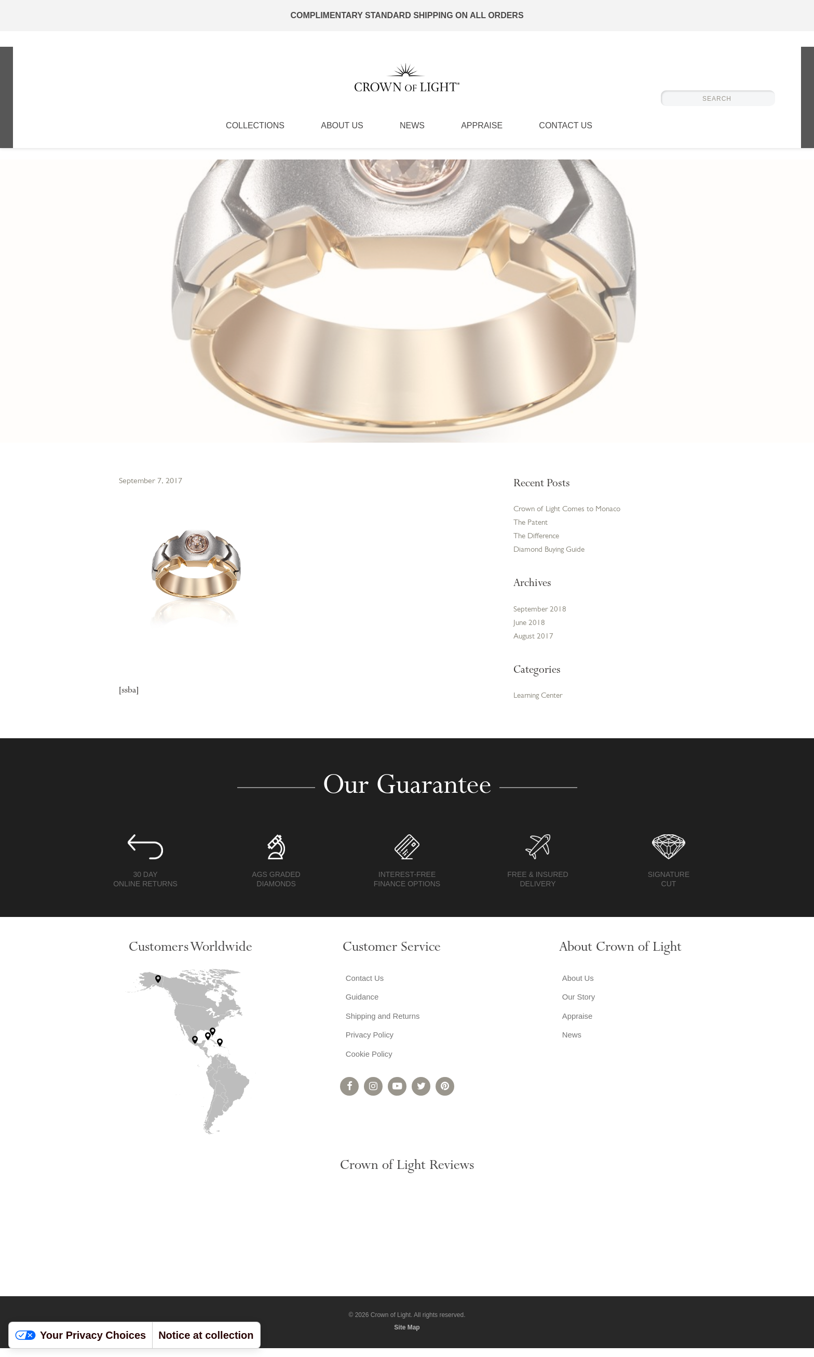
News (412, 138)
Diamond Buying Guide (551, 554)
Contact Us (565, 138)
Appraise (482, 138)
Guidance (360, 1008)
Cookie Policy (368, 1070)
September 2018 (540, 614)
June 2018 (530, 629)
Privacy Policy (369, 1049)
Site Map (406, 1335)
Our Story (576, 1008)
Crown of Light (407, 83)
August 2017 (534, 644)
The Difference (538, 539)
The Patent (531, 525)
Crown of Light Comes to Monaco (571, 510)
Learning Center (540, 704)
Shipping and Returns (383, 1029)
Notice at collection (205, 1335)
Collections (255, 138)
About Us (342, 138)
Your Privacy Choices (80, 1335)
